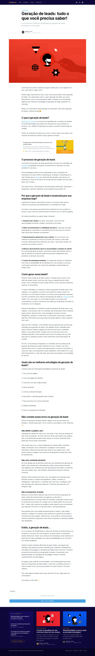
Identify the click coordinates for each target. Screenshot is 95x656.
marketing (25, 165)
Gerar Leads (25, 10)
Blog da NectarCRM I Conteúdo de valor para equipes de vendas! (24, 650)
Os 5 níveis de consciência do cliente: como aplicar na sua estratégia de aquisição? (20, 633)
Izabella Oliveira (43, 643)
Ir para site (39, 2)
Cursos (32, 2)
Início (20, 2)
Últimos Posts (69, 650)
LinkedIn (66, 297)
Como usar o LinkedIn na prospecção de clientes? (20, 624)
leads (38, 177)
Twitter (80, 650)
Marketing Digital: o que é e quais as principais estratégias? (20, 617)
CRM (85, 650)
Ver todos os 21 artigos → (18, 641)
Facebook (75, 650)
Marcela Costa (28, 31)
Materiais (25, 2)
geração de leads (29, 121)
